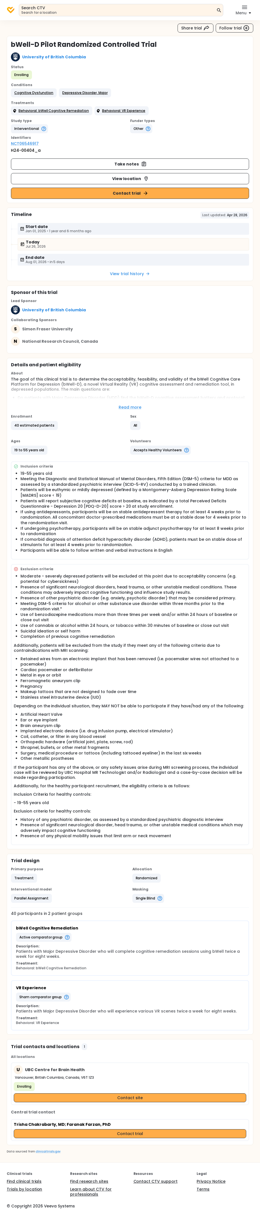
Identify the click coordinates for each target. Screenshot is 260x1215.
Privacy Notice (211, 1181)
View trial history (130, 274)
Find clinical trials (24, 1181)
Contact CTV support (156, 1181)
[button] (34, 92)
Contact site (130, 1098)
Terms (203, 1189)
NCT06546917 (25, 143)
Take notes (130, 164)
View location (130, 178)
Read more (130, 407)
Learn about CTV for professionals (91, 1192)
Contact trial (130, 193)
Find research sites (89, 1181)
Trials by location (24, 1189)
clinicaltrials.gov (48, 1151)
